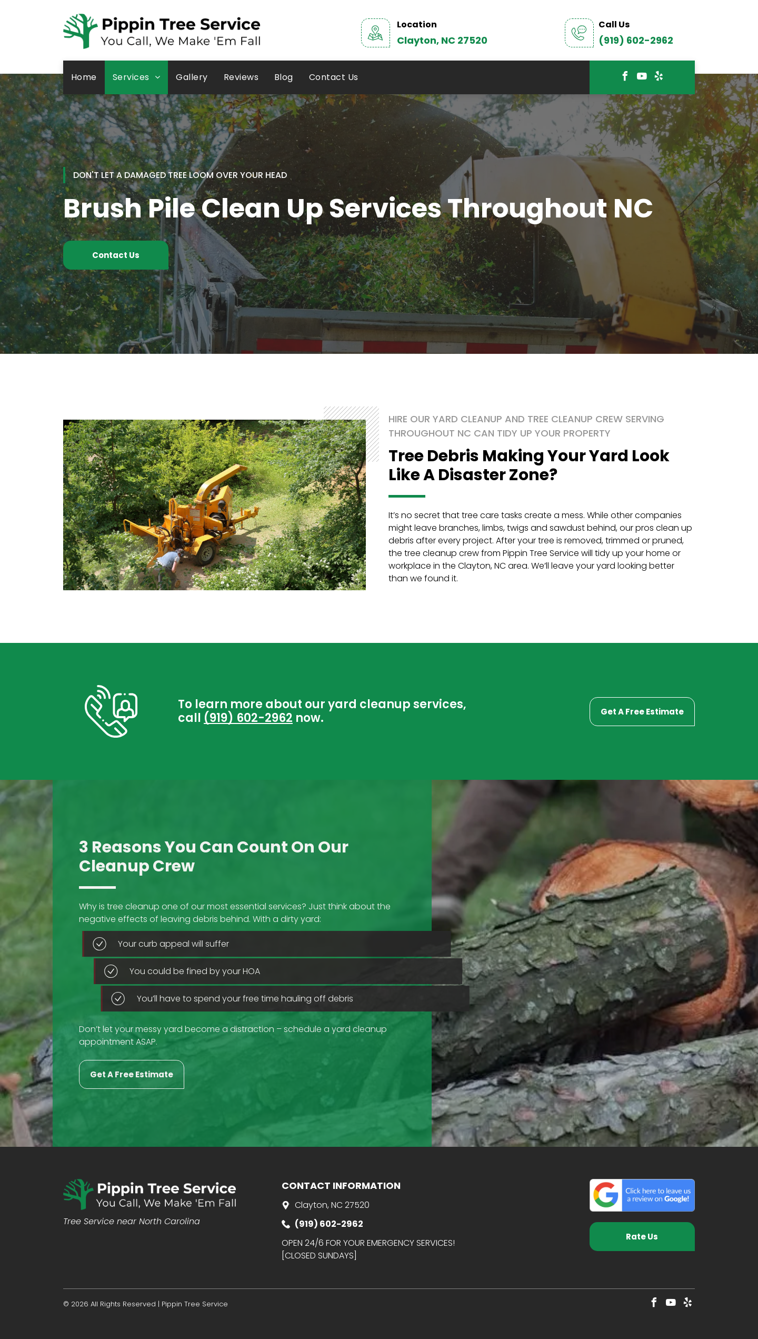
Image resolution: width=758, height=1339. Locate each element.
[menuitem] (84, 77)
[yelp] (659, 77)
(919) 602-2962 (636, 40)
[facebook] (625, 77)
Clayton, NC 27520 (442, 40)
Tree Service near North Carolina (131, 1221)
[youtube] (642, 77)
